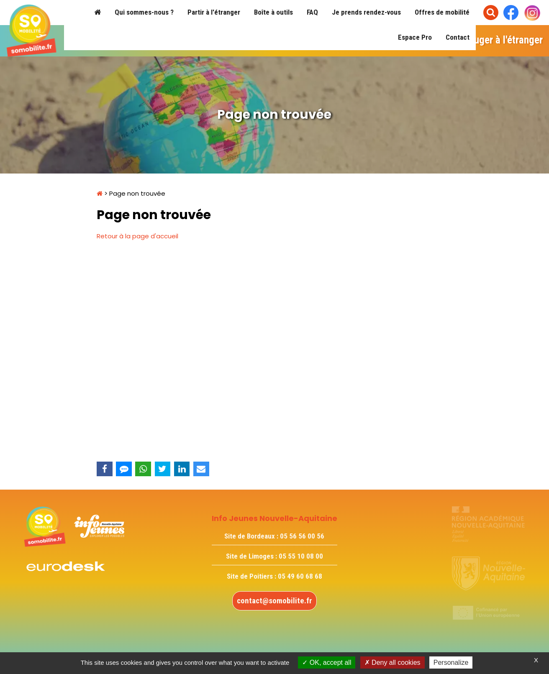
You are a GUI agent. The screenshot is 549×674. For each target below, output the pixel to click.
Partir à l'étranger (213, 12)
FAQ (312, 12)
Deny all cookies (392, 662)
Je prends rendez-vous (366, 12)
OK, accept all (326, 662)
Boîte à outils (273, 12)
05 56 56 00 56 (302, 536)
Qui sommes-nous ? (144, 12)
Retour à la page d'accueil (137, 236)
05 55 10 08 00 (301, 556)
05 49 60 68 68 (300, 576)
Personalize (451, 662)
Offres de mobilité (442, 12)
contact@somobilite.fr (274, 600)
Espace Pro (415, 37)
